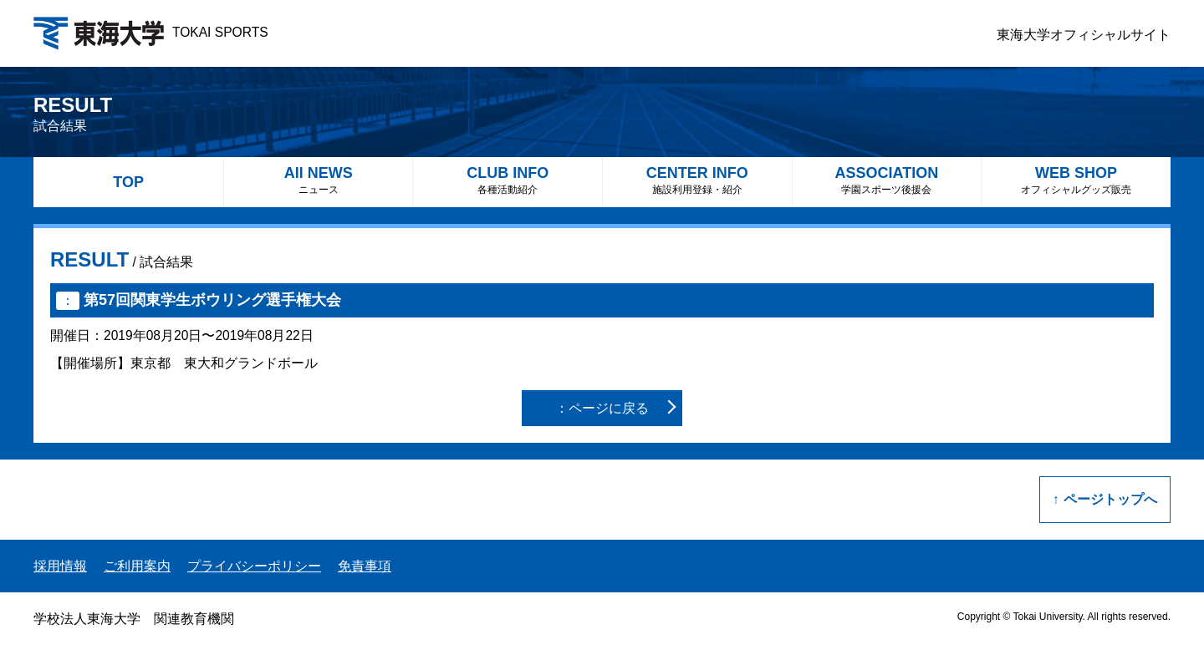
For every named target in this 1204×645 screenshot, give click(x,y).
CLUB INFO (507, 180)
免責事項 (364, 566)
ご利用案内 (137, 566)
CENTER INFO (697, 180)
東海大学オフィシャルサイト (1084, 35)
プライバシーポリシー (254, 566)
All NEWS (318, 180)
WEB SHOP (1076, 180)
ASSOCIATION (887, 180)
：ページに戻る (602, 408)
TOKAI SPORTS (150, 32)
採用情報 (60, 566)
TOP (128, 182)
